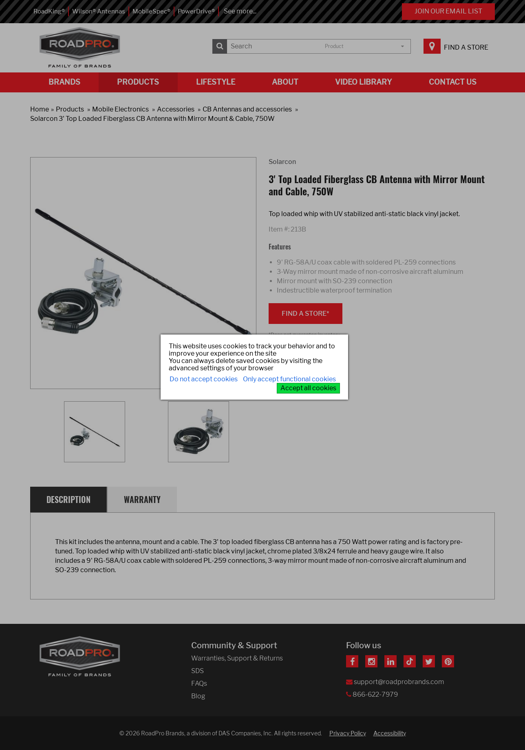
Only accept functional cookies (289, 379)
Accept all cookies (308, 388)
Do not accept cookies (204, 379)
